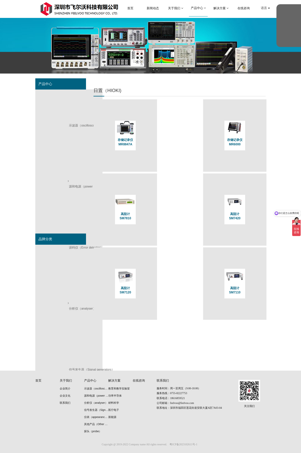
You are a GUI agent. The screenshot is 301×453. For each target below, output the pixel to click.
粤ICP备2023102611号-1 (183, 444)
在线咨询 (139, 380)
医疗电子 (113, 409)
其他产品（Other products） (58, 171)
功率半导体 (115, 395)
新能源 (112, 417)
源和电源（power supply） (57, 106)
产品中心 (90, 380)
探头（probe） (49, 182)
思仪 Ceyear (47, 283)
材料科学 (113, 402)
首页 (38, 380)
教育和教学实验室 (119, 388)
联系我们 (65, 402)
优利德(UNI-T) (48, 305)
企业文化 (65, 395)
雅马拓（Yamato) (50, 327)
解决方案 (114, 380)
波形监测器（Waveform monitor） (62, 150)
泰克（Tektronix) (50, 250)
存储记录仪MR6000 (180, 142)
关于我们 (66, 380)
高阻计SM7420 (122, 193)
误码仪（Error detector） (56, 117)
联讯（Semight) (49, 316)
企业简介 (65, 388)
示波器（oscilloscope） (55, 95)
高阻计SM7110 (238, 193)
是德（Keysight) (50, 261)
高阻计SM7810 (238, 142)
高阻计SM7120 (180, 193)
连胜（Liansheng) (51, 349)
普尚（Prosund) (49, 272)
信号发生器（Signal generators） (61, 139)
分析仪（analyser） (52, 128)
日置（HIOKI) (48, 294)
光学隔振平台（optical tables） (60, 204)
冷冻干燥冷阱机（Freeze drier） (61, 193)
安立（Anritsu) (48, 338)
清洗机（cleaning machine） (58, 226)
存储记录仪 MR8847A (122, 142)
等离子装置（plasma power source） (64, 215)
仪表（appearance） (53, 160)
